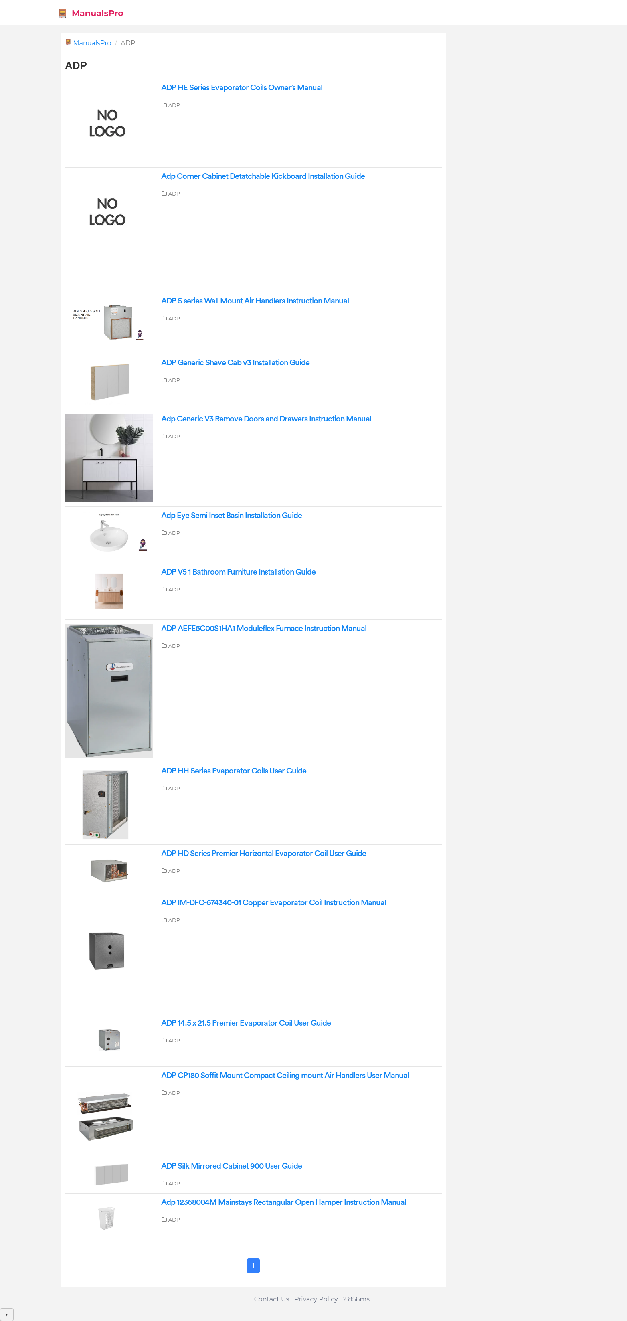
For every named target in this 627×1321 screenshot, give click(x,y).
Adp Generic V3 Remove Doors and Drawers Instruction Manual (266, 419)
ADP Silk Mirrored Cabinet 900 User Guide (231, 1166)
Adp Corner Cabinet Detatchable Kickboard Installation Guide (263, 176)
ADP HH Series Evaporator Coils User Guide (233, 771)
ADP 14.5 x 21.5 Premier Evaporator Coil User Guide (246, 1023)
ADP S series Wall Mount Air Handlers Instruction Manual (255, 301)
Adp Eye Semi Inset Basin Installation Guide (231, 516)
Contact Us (271, 1299)
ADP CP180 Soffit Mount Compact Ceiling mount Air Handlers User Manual (285, 1076)
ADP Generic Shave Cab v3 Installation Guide (235, 363)
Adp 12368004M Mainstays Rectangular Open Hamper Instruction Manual (283, 1202)
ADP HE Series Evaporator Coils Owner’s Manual (241, 88)
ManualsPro (90, 13)
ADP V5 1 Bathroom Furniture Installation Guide (238, 572)
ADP (174, 105)
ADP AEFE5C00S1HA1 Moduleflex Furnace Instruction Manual (263, 629)
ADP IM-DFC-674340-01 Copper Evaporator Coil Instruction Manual (273, 903)
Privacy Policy (316, 1299)
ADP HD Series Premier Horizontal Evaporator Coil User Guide (263, 854)
